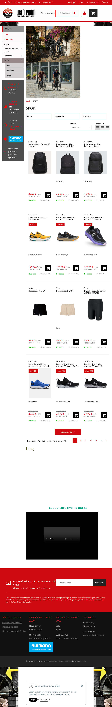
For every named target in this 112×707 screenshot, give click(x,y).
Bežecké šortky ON (37, 291)
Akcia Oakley (8, 39)
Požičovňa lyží (92, 2)
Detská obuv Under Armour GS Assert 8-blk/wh (93, 366)
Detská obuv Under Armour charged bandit (38, 365)
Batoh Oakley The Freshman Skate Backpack (92, 146)
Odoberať (99, 583)
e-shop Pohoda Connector (61, 661)
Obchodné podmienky (12, 622)
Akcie (6, 34)
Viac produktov (68, 432)
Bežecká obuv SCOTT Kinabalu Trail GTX (66, 218)
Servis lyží (71, 2)
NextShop (45, 661)
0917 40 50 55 (47, 2)
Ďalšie (105, 2)
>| (107, 440)
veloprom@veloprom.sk (27, 2)
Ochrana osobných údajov (14, 631)
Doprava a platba (10, 627)
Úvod (10, 2)
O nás (81, 2)
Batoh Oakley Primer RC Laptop (39, 145)
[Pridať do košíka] (48, 195)
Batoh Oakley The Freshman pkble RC (65, 145)
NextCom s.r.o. (80, 661)
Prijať (33, 700)
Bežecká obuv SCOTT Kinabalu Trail (38, 218)
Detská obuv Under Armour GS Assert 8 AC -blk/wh (67, 366)
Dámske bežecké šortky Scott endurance (95, 292)
